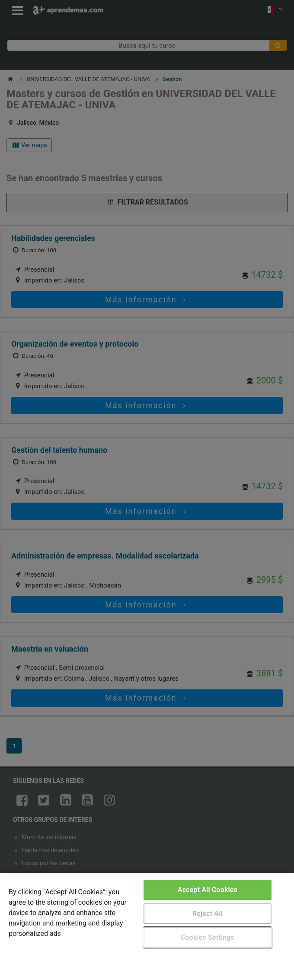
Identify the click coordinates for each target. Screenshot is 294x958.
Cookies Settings (207, 937)
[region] (147, 915)
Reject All (207, 913)
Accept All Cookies (207, 890)
